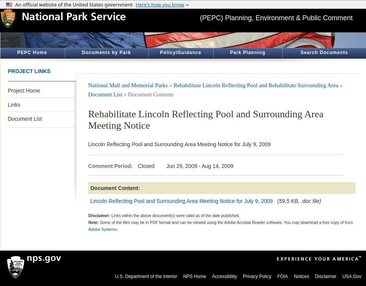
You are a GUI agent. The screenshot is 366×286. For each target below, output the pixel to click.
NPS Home (194, 276)
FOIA (282, 276)
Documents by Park (106, 52)
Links (14, 105)
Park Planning (247, 52)
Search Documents (324, 52)
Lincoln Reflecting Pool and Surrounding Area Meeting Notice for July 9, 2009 (181, 201)
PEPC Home (32, 52)
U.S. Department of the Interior (146, 276)
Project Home (24, 91)
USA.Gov (351, 276)
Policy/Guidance (180, 52)
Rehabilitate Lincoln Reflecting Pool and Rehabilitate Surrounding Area (256, 85)
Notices (301, 276)
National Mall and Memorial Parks (128, 85)
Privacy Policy (257, 276)
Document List (25, 119)
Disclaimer (325, 276)
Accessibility (224, 276)
